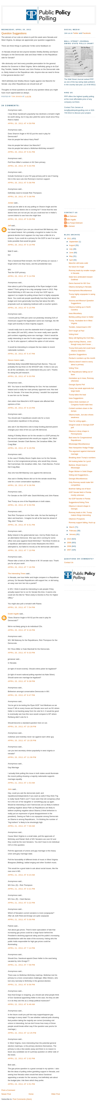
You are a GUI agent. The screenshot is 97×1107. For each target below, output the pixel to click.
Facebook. (86, 33)
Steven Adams (14, 360)
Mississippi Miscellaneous (79, 444)
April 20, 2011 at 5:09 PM (21, 219)
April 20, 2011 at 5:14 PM (21, 276)
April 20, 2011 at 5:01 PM (21, 152)
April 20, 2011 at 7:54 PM (21, 607)
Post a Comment (8, 1090)
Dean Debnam (71, 216)
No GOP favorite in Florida (79, 499)
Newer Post (6, 1094)
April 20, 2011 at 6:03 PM (21, 376)
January (72, 534)
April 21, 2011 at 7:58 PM (21, 965)
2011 (69, 238)
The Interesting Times (17, 573)
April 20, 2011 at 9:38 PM (21, 681)
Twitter (75, 33)
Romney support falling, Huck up (82, 522)
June (71, 252)
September (74, 242)
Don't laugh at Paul (76, 331)
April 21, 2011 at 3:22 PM (21, 903)
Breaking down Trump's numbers (82, 458)
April (71, 260)
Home (31, 1094)
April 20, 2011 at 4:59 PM (21, 123)
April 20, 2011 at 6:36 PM (21, 485)
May (71, 256)
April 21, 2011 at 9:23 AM (21, 875)
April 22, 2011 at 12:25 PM (22, 1033)
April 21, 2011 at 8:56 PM (21, 985)
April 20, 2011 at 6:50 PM (21, 505)
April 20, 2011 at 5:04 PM (21, 166)
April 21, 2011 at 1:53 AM (21, 783)
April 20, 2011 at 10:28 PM (22, 726)
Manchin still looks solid (78, 263)
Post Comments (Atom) (22, 1099)
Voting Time (73, 368)
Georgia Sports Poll (77, 384)
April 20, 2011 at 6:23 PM (21, 408)
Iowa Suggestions (76, 398)
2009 (69, 542)
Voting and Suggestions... (79, 475)
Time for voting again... (78, 421)
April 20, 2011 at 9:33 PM (21, 653)
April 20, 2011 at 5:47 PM (21, 354)
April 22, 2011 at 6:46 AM (21, 1004)
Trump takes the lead (77, 395)
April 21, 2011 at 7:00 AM (21, 826)
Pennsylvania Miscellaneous (80, 290)
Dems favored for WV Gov (79, 283)
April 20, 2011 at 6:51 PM (21, 525)
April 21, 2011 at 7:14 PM (21, 948)
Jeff (9, 225)
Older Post (55, 1094)
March (72, 527)
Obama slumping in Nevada (80, 287)
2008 (69, 546)
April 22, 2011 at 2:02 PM (21, 1058)
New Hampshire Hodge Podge (81, 448)
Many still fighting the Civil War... (82, 338)
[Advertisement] (73, 162)
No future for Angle (76, 267)
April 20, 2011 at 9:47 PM (21, 695)
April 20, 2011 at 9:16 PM (21, 630)
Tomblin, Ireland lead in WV (80, 327)
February (73, 531)
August (72, 245)
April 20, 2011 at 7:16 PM (21, 567)
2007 (69, 550)
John (10, 789)
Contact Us (68, 562)
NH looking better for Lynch (80, 461)
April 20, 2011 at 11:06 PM (22, 757)
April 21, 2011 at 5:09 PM (21, 919)
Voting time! (73, 334)
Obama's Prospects (77, 519)
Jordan (10, 203)
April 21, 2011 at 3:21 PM (21, 889)
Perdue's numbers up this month (82, 358)
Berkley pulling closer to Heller (81, 317)
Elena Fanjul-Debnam (74, 223)
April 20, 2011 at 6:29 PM (21, 448)
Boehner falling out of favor (80, 489)
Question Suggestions (78, 354)
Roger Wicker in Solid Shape (80, 471)
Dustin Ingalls (13, 614)
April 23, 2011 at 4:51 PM (21, 1084)
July (71, 249)
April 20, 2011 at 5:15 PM (21, 308)
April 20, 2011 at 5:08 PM (21, 183)
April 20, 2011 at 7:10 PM (21, 550)
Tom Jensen (70, 226)
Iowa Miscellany (75, 313)
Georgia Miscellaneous (78, 479)
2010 (69, 539)
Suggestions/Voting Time (79, 502)
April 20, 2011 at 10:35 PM (22, 740)
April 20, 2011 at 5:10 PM (21, 245)
